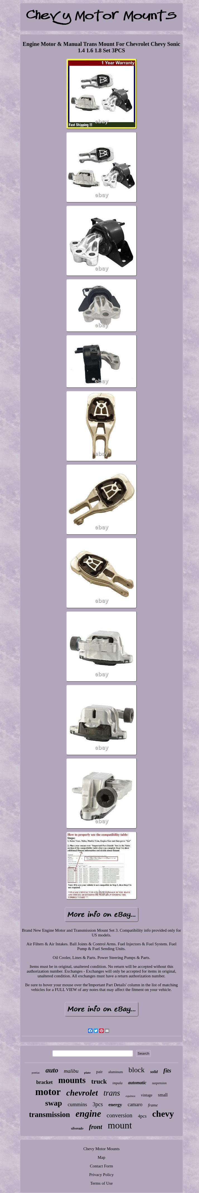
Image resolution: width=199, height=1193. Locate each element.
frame (153, 1105)
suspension (159, 1083)
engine (88, 1114)
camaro (135, 1104)
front (95, 1126)
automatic (137, 1082)
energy (115, 1104)
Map (101, 1157)
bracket (44, 1082)
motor (47, 1091)
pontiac (36, 1072)
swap (53, 1103)
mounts (72, 1080)
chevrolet (82, 1092)
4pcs (142, 1116)
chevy (163, 1114)
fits (167, 1070)
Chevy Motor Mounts (101, 1149)
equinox (130, 1096)
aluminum (115, 1072)
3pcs (98, 1104)
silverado (77, 1128)
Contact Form (101, 1166)
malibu (71, 1071)
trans (111, 1092)
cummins (77, 1104)
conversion (119, 1115)
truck (99, 1081)
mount (120, 1125)
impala (117, 1083)
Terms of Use (101, 1183)
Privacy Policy (101, 1174)
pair (99, 1071)
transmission (49, 1114)
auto (51, 1070)
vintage (146, 1095)
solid (154, 1072)
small (163, 1095)
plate (87, 1072)
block (136, 1070)
